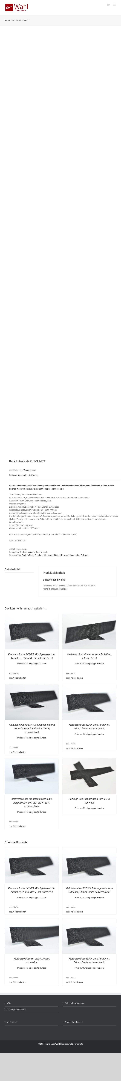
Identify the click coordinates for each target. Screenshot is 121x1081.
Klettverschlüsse (27, 552)
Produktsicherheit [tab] (12, 569)
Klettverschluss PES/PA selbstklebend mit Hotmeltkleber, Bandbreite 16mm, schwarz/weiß (32, 728)
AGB (9, 1003)
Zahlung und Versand (16, 1009)
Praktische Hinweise (74, 1022)
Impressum (12, 1022)
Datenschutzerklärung (74, 1003)
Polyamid (85, 555)
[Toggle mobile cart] (108, 4)
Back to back (41, 552)
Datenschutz (77, 1044)
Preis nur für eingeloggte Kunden (23, 475)
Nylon (77, 555)
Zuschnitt (39, 555)
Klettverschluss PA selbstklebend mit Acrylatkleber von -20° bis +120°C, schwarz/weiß (32, 802)
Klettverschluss (67, 555)
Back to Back (28, 555)
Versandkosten (29, 470)
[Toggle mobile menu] (114, 4)
